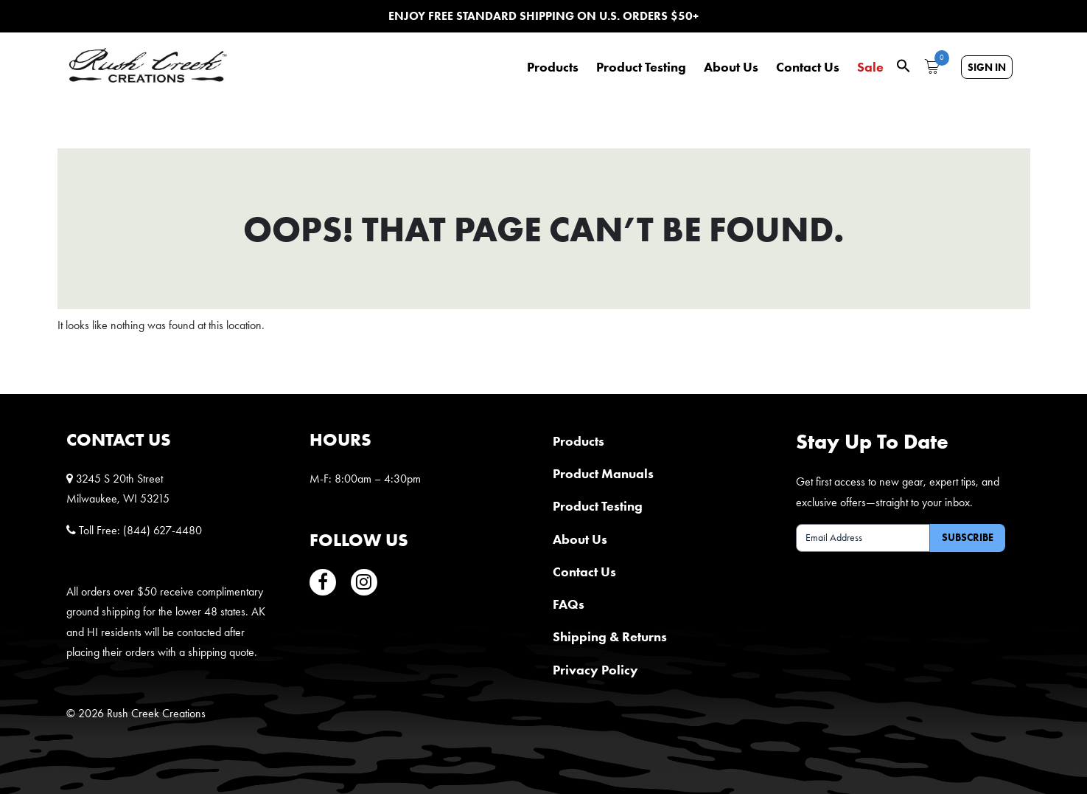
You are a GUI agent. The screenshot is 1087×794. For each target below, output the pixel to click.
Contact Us (807, 67)
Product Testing (641, 67)
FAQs (568, 604)
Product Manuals (603, 473)
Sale (870, 67)
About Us (731, 67)
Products (553, 67)
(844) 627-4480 (162, 530)
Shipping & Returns (610, 636)
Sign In (987, 67)
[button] (903, 64)
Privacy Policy (595, 669)
